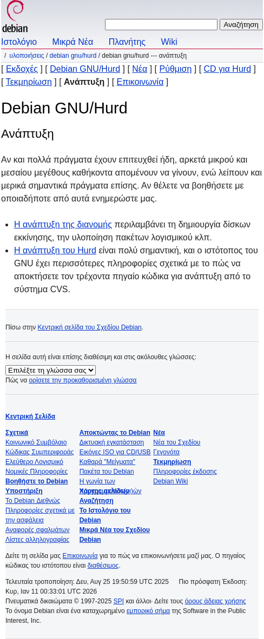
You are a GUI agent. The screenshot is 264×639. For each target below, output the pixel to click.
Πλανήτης (127, 41)
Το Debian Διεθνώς (32, 501)
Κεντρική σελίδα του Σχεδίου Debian (90, 327)
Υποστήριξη (24, 491)
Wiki (169, 41)
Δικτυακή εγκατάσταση (112, 442)
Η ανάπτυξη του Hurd (55, 250)
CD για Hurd (227, 68)
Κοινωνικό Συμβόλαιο (36, 442)
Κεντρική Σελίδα (30, 416)
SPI (119, 601)
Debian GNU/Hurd (73, 55)
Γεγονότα (166, 452)
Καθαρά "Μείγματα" (107, 462)
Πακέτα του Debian (107, 471)
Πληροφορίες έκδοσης (185, 471)
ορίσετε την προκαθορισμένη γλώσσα (82, 380)
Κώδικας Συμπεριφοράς (39, 452)
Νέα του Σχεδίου (176, 442)
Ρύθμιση (175, 68)
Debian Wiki (170, 481)
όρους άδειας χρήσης (215, 601)
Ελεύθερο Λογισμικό (34, 462)
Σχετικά (16, 432)
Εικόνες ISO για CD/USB (115, 452)
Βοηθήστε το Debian (36, 481)
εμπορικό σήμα (148, 611)
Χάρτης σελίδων (105, 491)
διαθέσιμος (103, 565)
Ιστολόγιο (19, 41)
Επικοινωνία (140, 81)
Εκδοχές (22, 68)
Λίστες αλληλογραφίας (37, 539)
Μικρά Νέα (73, 41)
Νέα (139, 68)
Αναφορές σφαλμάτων (37, 530)
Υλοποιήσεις (26, 55)
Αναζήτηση (97, 501)
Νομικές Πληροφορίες (36, 471)
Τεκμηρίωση (29, 81)
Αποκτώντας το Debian (115, 432)
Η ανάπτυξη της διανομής (63, 224)
